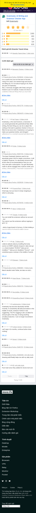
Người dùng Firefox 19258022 (13, 77)
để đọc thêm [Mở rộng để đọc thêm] (6, 95)
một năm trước (29, 355)
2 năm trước (30, 53)
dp (13, 241)
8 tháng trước (24, 292)
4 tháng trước (28, 69)
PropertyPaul (17, 188)
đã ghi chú (18, 491)
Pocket (5, 475)
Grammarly (14, 21)
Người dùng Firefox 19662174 (13, 286)
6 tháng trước (21, 209)
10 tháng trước (28, 347)
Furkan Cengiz (17, 327)
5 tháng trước (21, 146)
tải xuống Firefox (18, 4)
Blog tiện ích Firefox (10, 408)
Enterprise (6, 450)
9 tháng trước (26, 304)
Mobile (4, 447)
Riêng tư (4, 487)
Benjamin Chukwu (18, 69)
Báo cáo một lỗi (8, 429)
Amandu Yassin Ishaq (19, 53)
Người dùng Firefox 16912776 (13, 105)
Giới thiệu (6, 404)
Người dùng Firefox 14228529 (13, 182)
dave (14, 209)
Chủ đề (19, 11)
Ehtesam (15, 260)
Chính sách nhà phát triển (12, 419)
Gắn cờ (4, 100)
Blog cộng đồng (8, 422)
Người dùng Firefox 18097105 (13, 154)
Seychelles (16, 292)
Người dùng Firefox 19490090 (14, 355)
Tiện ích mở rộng (9, 11)
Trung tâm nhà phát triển (12, 415)
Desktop (5, 443)
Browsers (5, 460)
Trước (10, 376)
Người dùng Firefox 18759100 (13, 202)
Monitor (5, 471)
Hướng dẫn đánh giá (10, 433)
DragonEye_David (18, 298)
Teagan (15, 215)
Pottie (14, 146)
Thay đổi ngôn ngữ (8, 503)
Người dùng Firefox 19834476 (14, 113)
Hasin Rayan (16, 278)
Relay (4, 467)
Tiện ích (5, 401)
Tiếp (26, 376)
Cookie (12, 487)
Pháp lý (20, 487)
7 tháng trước (19, 241)
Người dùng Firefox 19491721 (13, 347)
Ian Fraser (16, 119)
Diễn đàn (5, 426)
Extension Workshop (10, 411)
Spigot (15, 339)
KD (13, 365)
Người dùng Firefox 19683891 (13, 268)
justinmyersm (17, 304)
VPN (4, 464)
